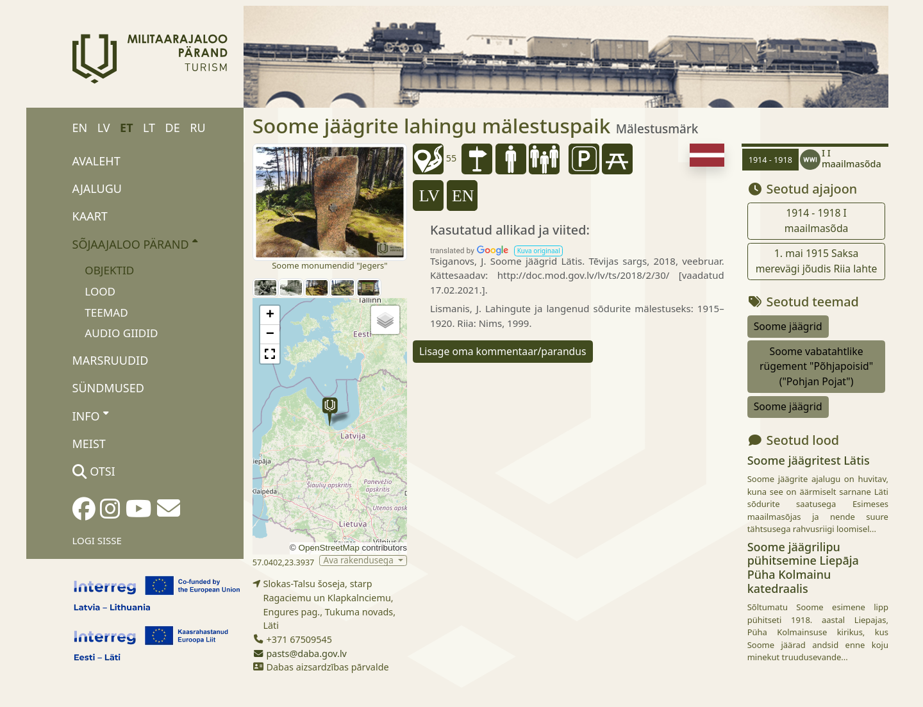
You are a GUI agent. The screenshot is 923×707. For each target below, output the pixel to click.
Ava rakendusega (360, 560)
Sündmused (108, 387)
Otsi (93, 471)
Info (90, 415)
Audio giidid (121, 333)
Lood (100, 291)
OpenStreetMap (328, 548)
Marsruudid (110, 360)
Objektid (109, 270)
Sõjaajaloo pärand (134, 243)
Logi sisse (97, 540)
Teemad (106, 312)
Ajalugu (97, 188)
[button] (330, 411)
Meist (89, 443)
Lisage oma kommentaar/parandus (502, 351)
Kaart (90, 216)
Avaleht (96, 161)
